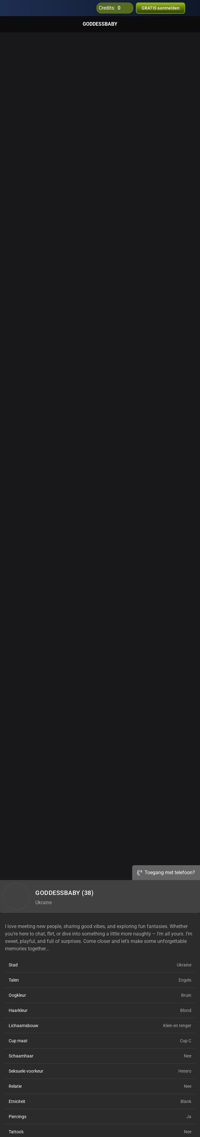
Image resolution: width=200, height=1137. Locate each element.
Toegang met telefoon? (166, 872)
